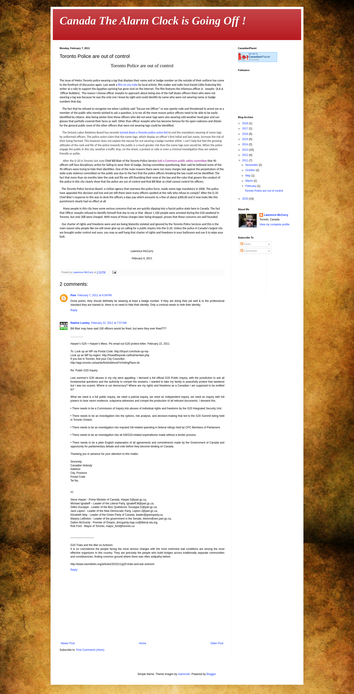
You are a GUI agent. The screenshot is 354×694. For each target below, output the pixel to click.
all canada (254, 59)
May (248, 175)
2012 (245, 155)
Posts (245, 244)
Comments (248, 251)
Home (142, 643)
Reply (73, 310)
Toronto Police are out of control (264, 190)
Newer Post (68, 643)
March (249, 180)
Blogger (211, 674)
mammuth (184, 674)
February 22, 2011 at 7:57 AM (108, 322)
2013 (245, 149)
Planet (259, 56)
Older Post (216, 643)
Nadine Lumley (80, 322)
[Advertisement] (304, 264)
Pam (73, 295)
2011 (245, 160)
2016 (245, 134)
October (250, 170)
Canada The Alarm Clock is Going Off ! (153, 20)
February (251, 186)
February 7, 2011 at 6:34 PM (94, 295)
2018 (245, 123)
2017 (245, 128)
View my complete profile (274, 224)
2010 (245, 198)
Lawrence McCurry (276, 215)
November (252, 165)
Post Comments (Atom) (90, 649)
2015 (245, 139)
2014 (245, 144)
